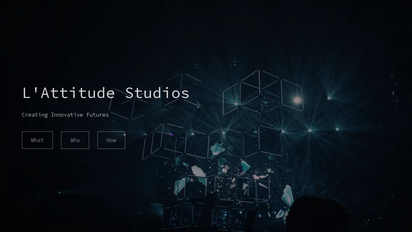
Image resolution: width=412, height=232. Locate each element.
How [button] (111, 140)
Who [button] (75, 140)
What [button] (37, 140)
